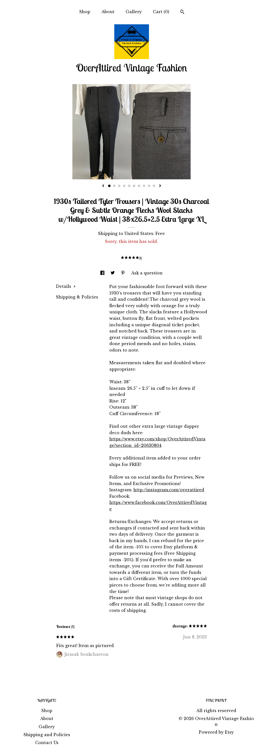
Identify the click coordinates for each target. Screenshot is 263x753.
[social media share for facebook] (103, 272)
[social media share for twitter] (113, 272)
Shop (84, 11)
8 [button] (144, 186)
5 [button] (129, 186)
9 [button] (149, 186)
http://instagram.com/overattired (168, 489)
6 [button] (134, 186)
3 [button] (119, 186)
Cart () (161, 11)
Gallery (134, 11)
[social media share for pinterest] (123, 272)
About (108, 11)
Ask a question (147, 272)
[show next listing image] (160, 186)
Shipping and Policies (46, 734)
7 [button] (139, 186)
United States (138, 233)
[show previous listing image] (103, 186)
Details (66, 286)
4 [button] (124, 186)
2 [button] (114, 186)
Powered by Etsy (216, 732)
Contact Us (46, 742)
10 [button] (154, 186)
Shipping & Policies (77, 297)
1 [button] (109, 186)
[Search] (182, 12)
